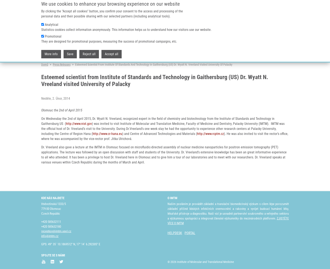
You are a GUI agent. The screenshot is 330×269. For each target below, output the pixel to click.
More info (51, 50)
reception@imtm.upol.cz (56, 231)
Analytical (51, 21)
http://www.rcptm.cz (210, 150)
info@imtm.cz (50, 236)
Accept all (111, 50)
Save (70, 50)
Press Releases (62, 80)
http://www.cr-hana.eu (107, 150)
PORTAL (190, 233)
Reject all (89, 50)
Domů (44, 80)
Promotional (53, 33)
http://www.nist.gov (79, 140)
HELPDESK (175, 233)
